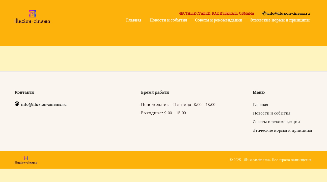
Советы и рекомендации (218, 19)
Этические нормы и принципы (280, 19)
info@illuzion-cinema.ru (288, 13)
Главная (133, 19)
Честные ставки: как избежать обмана (216, 13)
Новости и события (168, 19)
